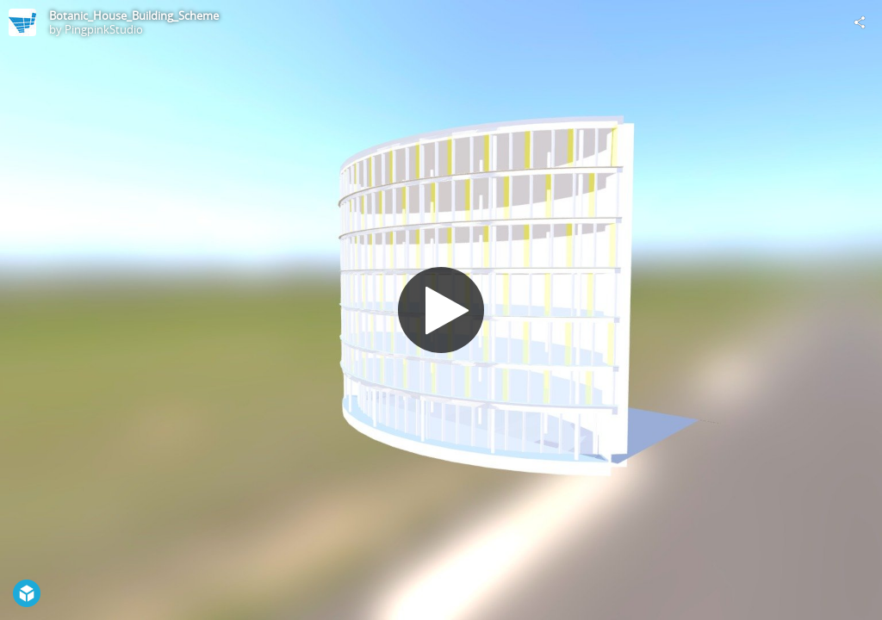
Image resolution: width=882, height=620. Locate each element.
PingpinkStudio (104, 29)
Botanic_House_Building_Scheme (134, 15)
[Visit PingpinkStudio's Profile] (22, 22)
